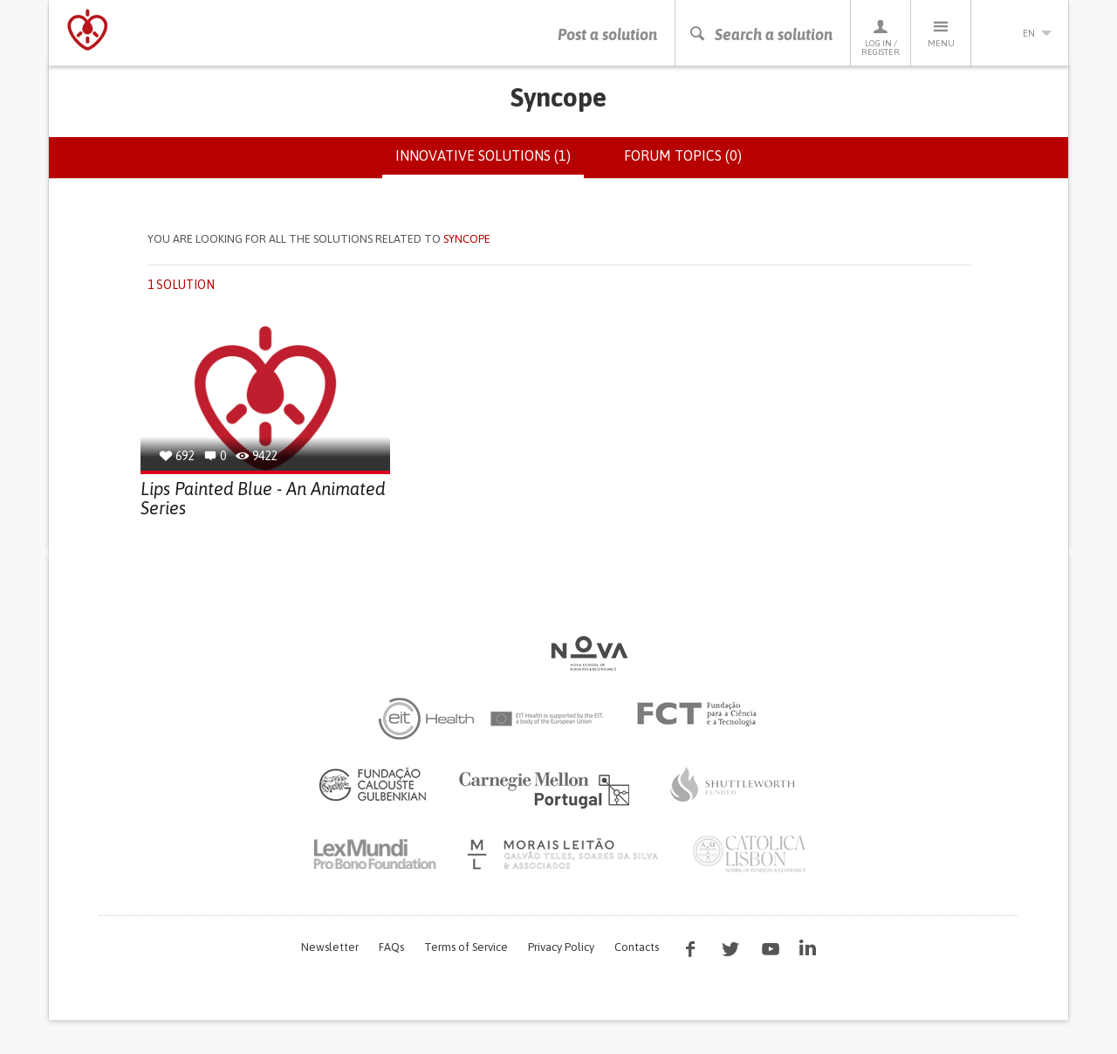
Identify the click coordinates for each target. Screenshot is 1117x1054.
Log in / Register (880, 37)
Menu (940, 32)
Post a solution (607, 34)
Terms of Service (466, 947)
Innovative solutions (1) (489, 162)
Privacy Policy (561, 947)
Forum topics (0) (683, 155)
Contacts (636, 947)
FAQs (391, 947)
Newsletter (330, 947)
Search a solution (761, 34)
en (1020, 33)
